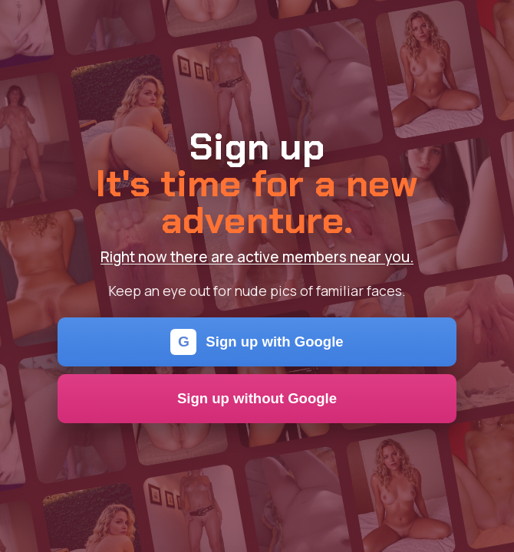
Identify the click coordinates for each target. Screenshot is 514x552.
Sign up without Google (257, 398)
